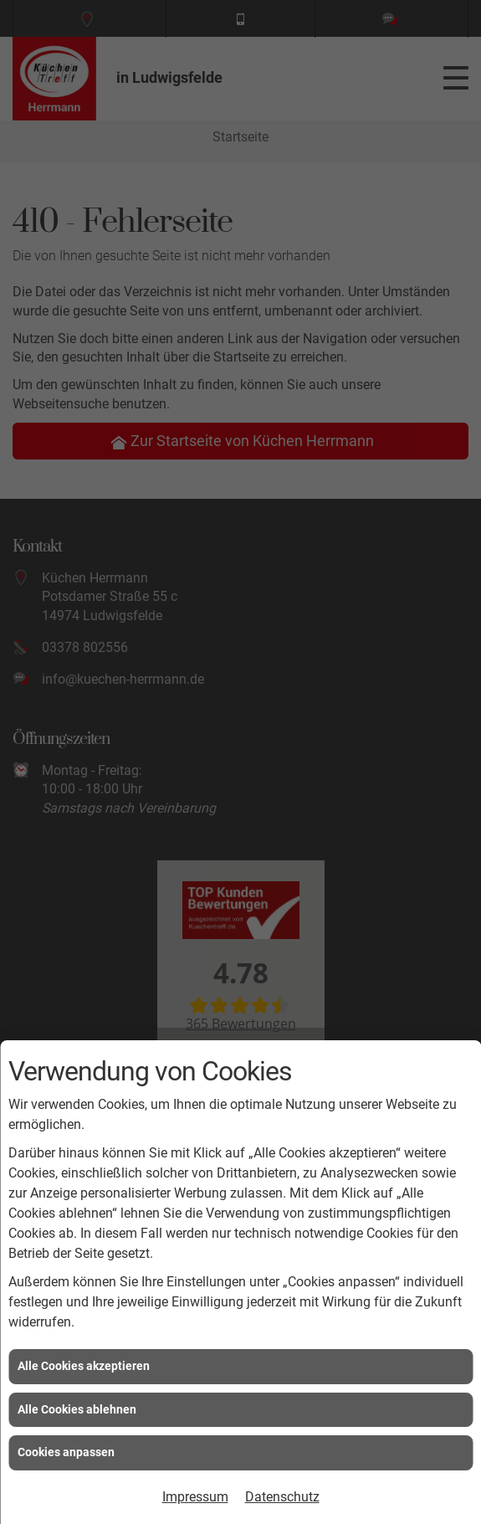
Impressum (195, 1497)
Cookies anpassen (66, 1452)
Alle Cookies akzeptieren (84, 1366)
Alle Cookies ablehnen (77, 1409)
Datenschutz (282, 1497)
